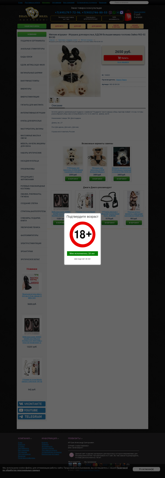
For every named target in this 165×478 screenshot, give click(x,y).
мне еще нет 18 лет (82, 259)
